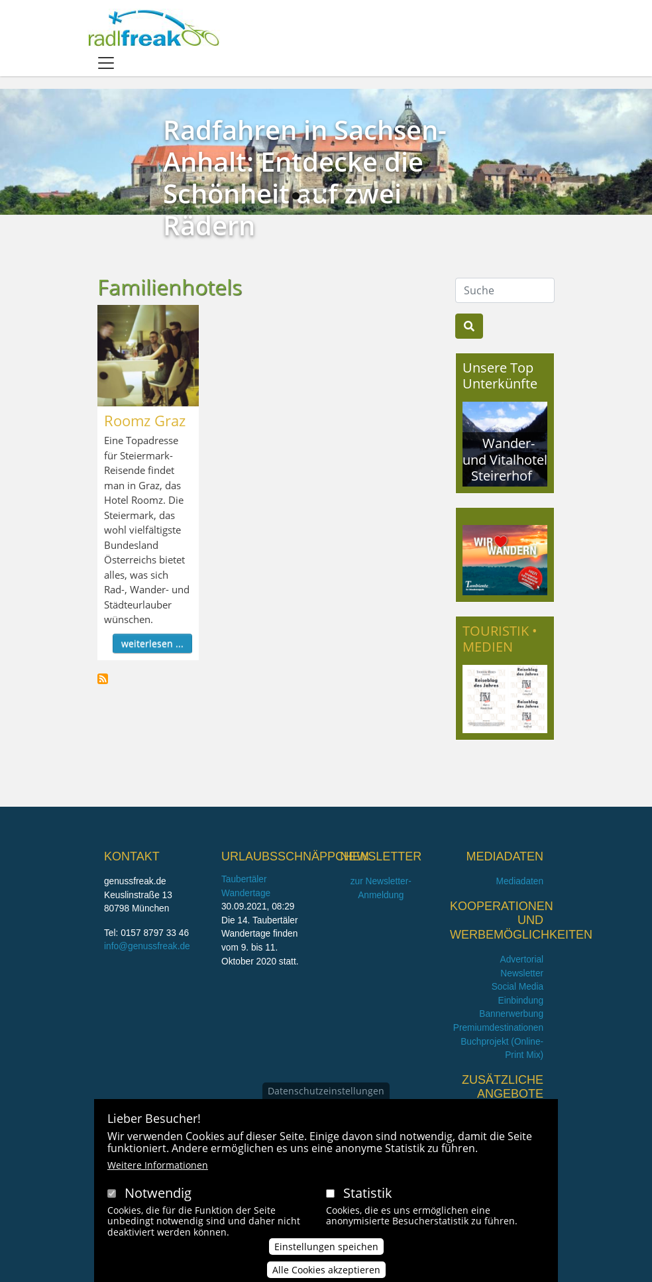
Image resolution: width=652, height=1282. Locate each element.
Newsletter (521, 973)
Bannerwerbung (511, 1014)
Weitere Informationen (157, 1165)
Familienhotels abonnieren (102, 678)
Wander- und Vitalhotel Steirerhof (504, 459)
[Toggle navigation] (106, 63)
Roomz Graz (145, 420)
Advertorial (522, 959)
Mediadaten (519, 881)
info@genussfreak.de (147, 946)
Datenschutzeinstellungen (326, 1090)
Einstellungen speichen (326, 1247)
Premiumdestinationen (498, 1028)
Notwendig (158, 1193)
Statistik (367, 1193)
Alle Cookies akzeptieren (326, 1270)
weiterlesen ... (152, 643)
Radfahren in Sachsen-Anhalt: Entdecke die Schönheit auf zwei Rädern (305, 177)
